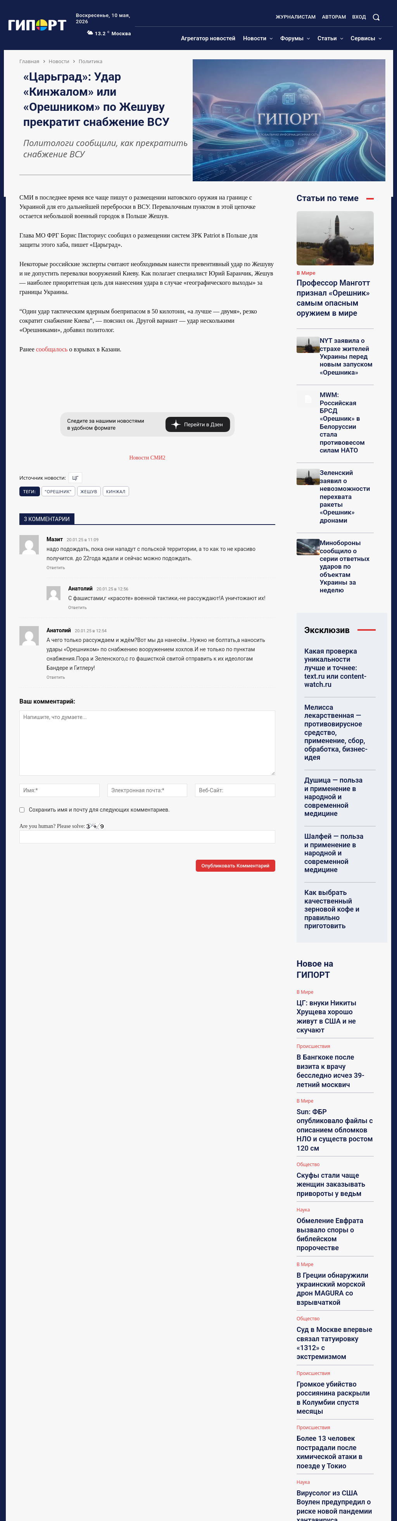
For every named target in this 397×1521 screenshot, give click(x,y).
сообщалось (52, 349)
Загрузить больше (335, 1159)
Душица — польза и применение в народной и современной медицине (335, 674)
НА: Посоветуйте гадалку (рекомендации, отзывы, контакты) (341, 1269)
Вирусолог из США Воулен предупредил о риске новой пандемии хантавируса (327, 1142)
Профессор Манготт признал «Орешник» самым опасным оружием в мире (328, 294)
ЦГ (75, 477)
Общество (308, 929)
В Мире (306, 273)
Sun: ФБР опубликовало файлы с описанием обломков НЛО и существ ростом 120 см (333, 908)
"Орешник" (58, 491)
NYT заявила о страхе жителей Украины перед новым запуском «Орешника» (343, 348)
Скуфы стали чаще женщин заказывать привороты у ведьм (332, 941)
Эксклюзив (327, 557)
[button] (376, 17)
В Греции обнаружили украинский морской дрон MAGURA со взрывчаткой (334, 1002)
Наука (303, 958)
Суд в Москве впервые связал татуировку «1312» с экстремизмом (330, 1037)
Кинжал (116, 491)
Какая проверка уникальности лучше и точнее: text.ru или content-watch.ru (333, 587)
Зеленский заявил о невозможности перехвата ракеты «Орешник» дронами (345, 447)
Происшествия (313, 859)
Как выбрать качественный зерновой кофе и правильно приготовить (335, 754)
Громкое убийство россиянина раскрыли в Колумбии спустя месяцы (330, 1072)
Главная (29, 61)
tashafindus (329, 1433)
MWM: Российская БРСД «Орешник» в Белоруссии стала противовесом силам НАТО (346, 397)
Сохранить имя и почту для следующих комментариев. (99, 810)
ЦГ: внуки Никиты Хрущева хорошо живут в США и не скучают (335, 841)
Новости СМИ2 (147, 458)
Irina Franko (330, 1306)
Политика (90, 61)
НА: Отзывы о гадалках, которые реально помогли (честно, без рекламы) (341, 1212)
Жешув (89, 491)
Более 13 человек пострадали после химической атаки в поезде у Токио (334, 1107)
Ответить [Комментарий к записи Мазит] (56, 567)
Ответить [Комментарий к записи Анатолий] (77, 607)
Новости (59, 61)
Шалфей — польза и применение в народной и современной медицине (335, 714)
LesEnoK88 (330, 1249)
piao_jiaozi (329, 1476)
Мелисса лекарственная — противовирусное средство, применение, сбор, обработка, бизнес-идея (335, 630)
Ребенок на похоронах (337, 1446)
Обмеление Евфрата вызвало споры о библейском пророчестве (334, 970)
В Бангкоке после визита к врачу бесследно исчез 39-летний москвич (333, 873)
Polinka (326, 1370)
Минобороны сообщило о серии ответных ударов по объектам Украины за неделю (345, 500)
